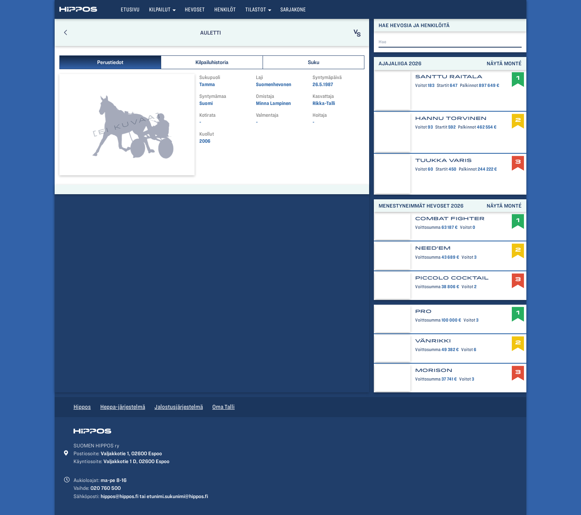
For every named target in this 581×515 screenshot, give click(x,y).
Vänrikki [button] (433, 341)
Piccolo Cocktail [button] (452, 278)
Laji (259, 77)
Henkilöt (225, 9)
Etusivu (130, 9)
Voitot (421, 85)
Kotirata (207, 115)
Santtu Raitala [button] (448, 76)
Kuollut (206, 133)
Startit (443, 85)
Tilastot (255, 9)
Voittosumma (428, 227)
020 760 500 (105, 488)
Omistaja (265, 96)
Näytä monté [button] (504, 63)
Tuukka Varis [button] (443, 160)
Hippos (82, 407)
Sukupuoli (209, 77)
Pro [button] (423, 311)
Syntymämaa (212, 96)
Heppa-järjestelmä (122, 407)
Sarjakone (293, 9)
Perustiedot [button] (110, 62)
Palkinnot (469, 85)
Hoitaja (320, 115)
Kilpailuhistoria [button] (211, 62)
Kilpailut (160, 9)
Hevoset (195, 9)
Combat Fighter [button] (450, 218)
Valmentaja (267, 115)
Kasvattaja (323, 96)
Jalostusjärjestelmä (178, 407)
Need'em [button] (432, 248)
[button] (65, 32)
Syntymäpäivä (327, 77)
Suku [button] (313, 62)
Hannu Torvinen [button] (451, 118)
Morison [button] (433, 370)
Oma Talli (223, 407)
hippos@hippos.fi (119, 496)
